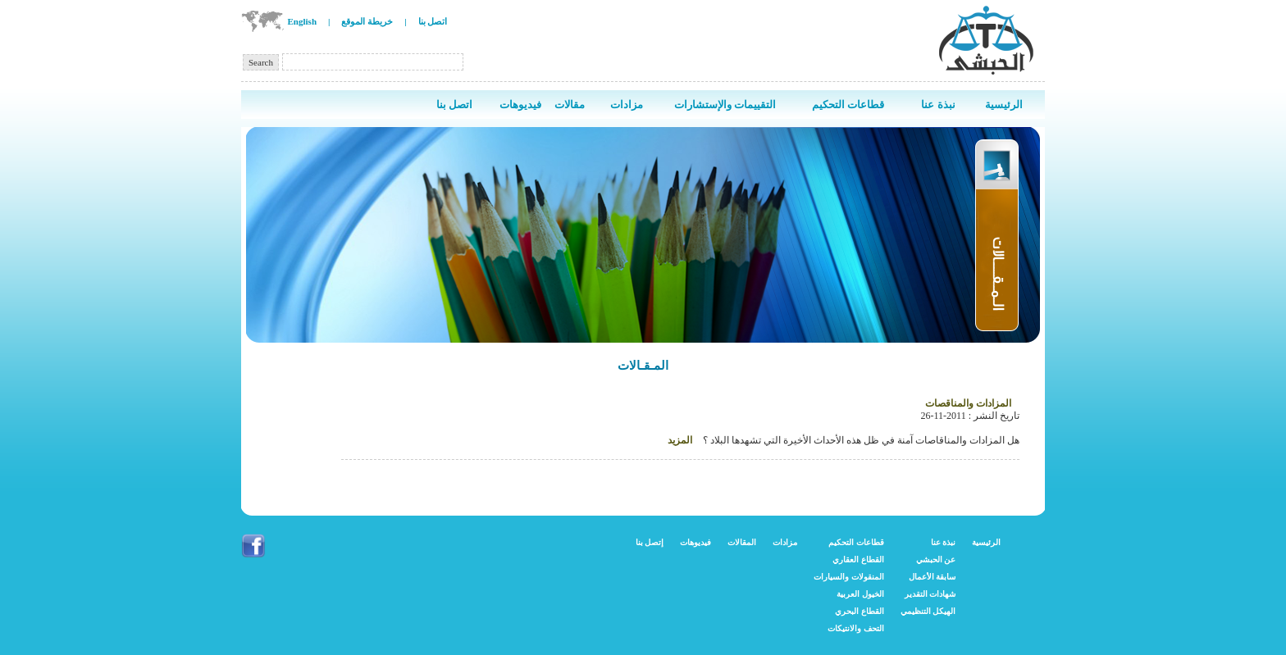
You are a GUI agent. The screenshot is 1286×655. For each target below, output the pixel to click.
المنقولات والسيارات (849, 576)
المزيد (680, 440)
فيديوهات (695, 542)
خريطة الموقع (367, 21)
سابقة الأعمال (932, 576)
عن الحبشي (936, 559)
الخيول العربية (860, 593)
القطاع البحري (859, 611)
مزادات (785, 542)
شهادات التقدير (930, 593)
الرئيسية (986, 542)
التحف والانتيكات (856, 628)
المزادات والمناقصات (968, 403)
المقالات (741, 542)
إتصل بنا (650, 542)
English (302, 21)
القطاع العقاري (858, 559)
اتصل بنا (433, 21)
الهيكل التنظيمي (928, 611)
